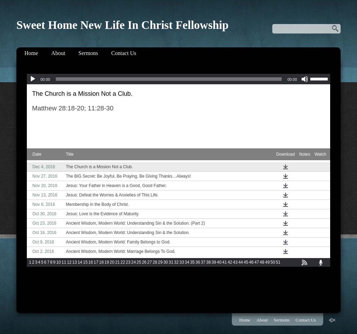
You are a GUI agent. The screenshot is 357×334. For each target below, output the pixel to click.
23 (128, 262)
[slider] (169, 79)
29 (160, 262)
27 (149, 262)
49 (267, 262)
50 (273, 262)
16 (90, 262)
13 (74, 262)
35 (192, 262)
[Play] (32, 79)
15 (85, 262)
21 (117, 262)
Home (31, 53)
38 (208, 262)
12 (69, 262)
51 (278, 262)
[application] (178, 79)
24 (133, 262)
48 (262, 262)
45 (246, 262)
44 (240, 262)
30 (165, 262)
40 (219, 262)
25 (139, 262)
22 (123, 262)
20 (112, 262)
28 (155, 262)
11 (64, 262)
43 (235, 262)
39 (214, 262)
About (58, 53)
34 (187, 262)
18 (101, 262)
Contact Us (123, 53)
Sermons (88, 53)
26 (144, 262)
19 (106, 262)
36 (198, 262)
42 (230, 262)
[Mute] (304, 79)
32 (176, 262)
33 (181, 262)
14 (80, 262)
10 (58, 262)
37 (203, 262)
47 (256, 262)
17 (96, 262)
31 (171, 262)
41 (224, 262)
